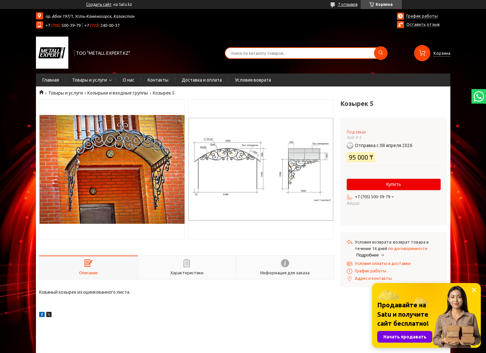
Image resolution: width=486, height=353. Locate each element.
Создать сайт (99, 4)
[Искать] (381, 53)
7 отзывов (347, 4)
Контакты (158, 80)
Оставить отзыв (423, 24)
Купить (393, 184)
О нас (128, 80)
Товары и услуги (89, 80)
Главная (50, 80)
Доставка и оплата (202, 80)
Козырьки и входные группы (117, 93)
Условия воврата (253, 80)
